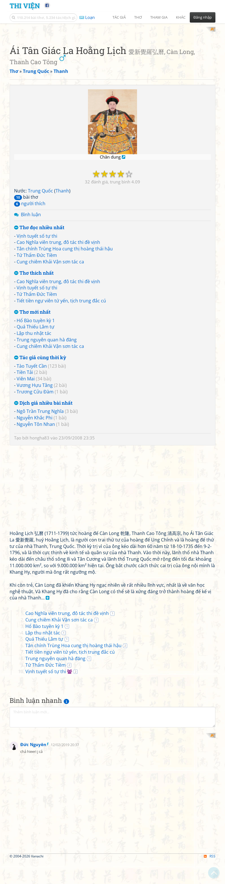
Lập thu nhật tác (34, 407)
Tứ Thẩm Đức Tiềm (37, 329)
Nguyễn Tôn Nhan (36, 498)
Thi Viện (25, 5)
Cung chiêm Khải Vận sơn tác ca (50, 335)
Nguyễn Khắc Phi (34, 492)
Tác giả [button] (119, 17)
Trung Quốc (40, 264)
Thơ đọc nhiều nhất (39, 301)
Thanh (62, 264)
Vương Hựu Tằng (35, 459)
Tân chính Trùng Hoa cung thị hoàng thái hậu (65, 323)
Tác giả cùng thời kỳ (40, 431)
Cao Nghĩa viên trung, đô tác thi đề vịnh (58, 316)
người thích (29, 277)
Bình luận (31, 288)
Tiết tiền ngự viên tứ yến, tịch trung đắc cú (61, 375)
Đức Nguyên (33, 869)
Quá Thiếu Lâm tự (35, 401)
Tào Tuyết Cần (32, 440)
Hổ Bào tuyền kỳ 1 (36, 394)
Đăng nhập (202, 17)
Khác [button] (181, 17)
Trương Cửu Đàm (35, 465)
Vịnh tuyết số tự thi (37, 310)
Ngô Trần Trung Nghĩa (40, 485)
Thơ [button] (138, 17)
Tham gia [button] (158, 17)
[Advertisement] (112, 66)
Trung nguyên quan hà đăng (47, 414)
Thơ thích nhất (34, 347)
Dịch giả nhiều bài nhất (43, 477)
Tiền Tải (25, 446)
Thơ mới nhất (32, 386)
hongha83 (39, 511)
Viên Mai (26, 453)
